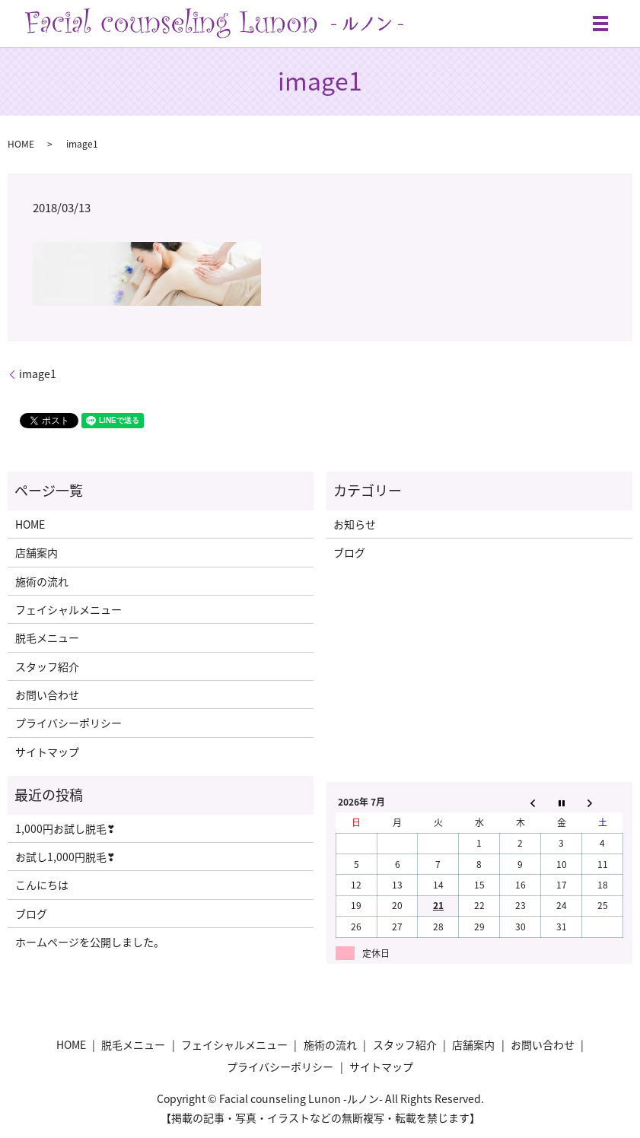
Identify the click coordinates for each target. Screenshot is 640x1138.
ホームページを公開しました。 (89, 941)
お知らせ (354, 524)
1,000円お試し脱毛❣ (65, 828)
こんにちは (41, 884)
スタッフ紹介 (47, 666)
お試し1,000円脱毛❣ (65, 856)
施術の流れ (41, 581)
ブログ (349, 552)
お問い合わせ (47, 694)
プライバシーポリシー (68, 722)
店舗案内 (36, 552)
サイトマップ (47, 751)
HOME (21, 144)
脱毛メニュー (47, 637)
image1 (37, 374)
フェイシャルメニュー (68, 609)
